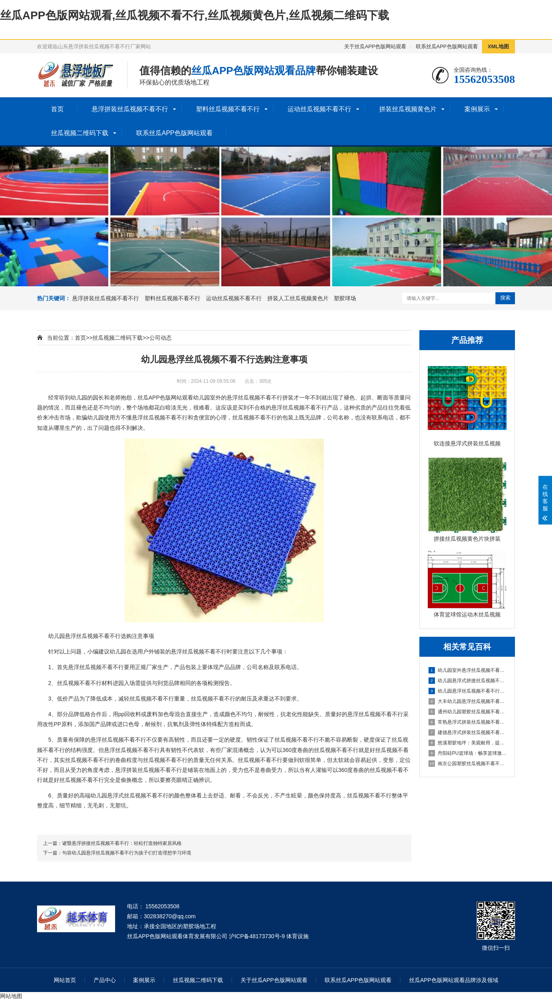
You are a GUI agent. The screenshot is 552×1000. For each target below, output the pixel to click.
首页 (57, 109)
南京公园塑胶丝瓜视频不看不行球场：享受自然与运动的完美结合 (468, 763)
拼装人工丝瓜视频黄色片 (298, 298)
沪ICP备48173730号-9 (257, 936)
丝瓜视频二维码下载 (79, 133)
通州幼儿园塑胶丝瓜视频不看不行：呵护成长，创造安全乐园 (468, 712)
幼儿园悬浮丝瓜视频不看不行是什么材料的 (468, 691)
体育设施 (297, 936)
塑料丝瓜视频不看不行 (228, 109)
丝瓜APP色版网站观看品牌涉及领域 (453, 980)
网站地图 (11, 996)
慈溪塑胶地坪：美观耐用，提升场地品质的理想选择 (468, 743)
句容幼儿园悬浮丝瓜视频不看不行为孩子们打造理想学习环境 (126, 853)
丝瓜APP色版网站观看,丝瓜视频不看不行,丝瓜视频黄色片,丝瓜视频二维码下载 (194, 15)
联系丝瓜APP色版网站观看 (447, 46)
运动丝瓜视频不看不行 (319, 109)
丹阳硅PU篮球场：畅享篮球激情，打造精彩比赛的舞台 (468, 753)
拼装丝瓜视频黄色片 (408, 109)
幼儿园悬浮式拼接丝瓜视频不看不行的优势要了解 (468, 680)
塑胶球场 (345, 298)
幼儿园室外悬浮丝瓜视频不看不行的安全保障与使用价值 (468, 670)
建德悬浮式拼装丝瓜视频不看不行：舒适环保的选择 (468, 732)
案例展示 (477, 109)
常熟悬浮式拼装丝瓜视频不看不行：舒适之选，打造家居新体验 (468, 722)
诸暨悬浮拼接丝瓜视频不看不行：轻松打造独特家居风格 (122, 843)
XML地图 (498, 46)
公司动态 (160, 338)
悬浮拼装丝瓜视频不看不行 (130, 109)
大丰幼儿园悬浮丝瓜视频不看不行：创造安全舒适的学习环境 (468, 701)
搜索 (505, 298)
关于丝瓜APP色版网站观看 (375, 46)
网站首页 (65, 980)
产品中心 (105, 980)
